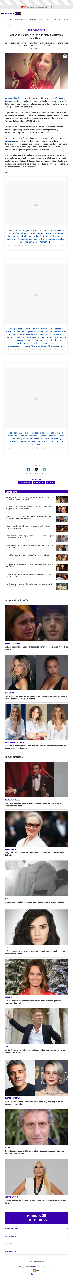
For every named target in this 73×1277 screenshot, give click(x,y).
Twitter (36, 471)
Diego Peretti (8, 19)
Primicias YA (8, 26)
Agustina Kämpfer (13, 98)
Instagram (9, 141)
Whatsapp (44, 471)
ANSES (41, 19)
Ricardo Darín (56, 19)
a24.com (48, 7)
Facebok (28, 471)
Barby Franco (32, 19)
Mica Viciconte (67, 19)
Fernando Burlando (20, 19)
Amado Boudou (38, 482)
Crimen (48, 19)
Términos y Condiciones (36, 1262)
